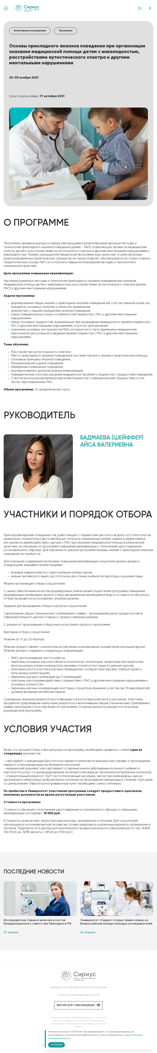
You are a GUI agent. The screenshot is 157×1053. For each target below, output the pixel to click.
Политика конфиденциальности (78, 995)
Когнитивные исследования (30, 31)
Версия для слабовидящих (78, 1005)
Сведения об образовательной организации (78, 987)
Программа (65, 31)
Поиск (139, 8)
